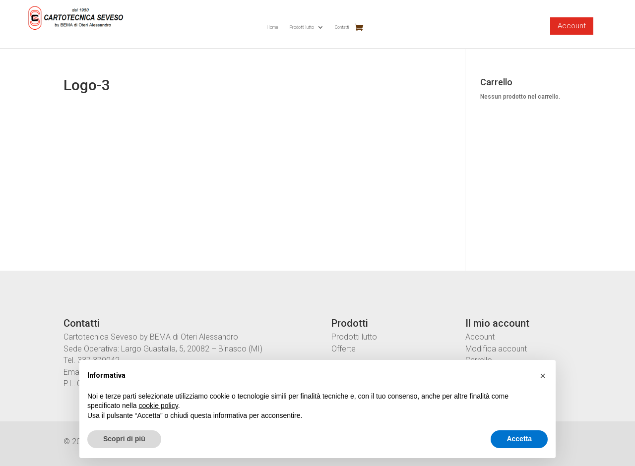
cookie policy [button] (158, 405)
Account (572, 25)
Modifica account (496, 348)
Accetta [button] (519, 439)
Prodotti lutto (301, 27)
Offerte (343, 348)
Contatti (342, 27)
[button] (543, 376)
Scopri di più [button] (124, 439)
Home (272, 27)
